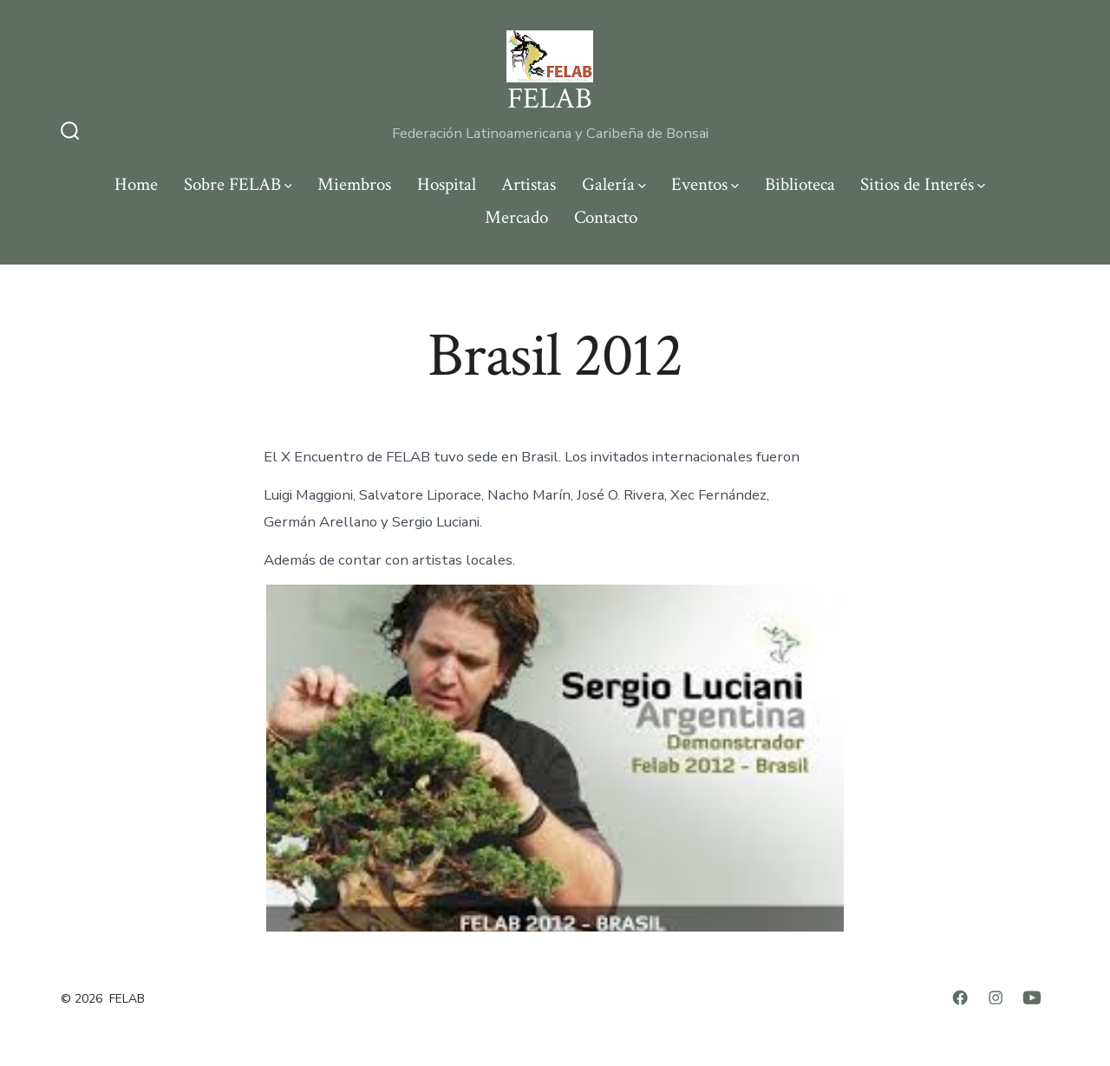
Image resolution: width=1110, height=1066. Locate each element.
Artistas (528, 184)
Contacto (605, 217)
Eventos (705, 184)
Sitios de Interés (922, 184)
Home (136, 184)
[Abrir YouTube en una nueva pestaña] (1032, 997)
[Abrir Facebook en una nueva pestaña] (960, 997)
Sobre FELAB (238, 184)
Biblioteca (800, 184)
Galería (614, 184)
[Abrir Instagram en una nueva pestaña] (995, 997)
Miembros (354, 184)
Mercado (516, 217)
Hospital (446, 184)
